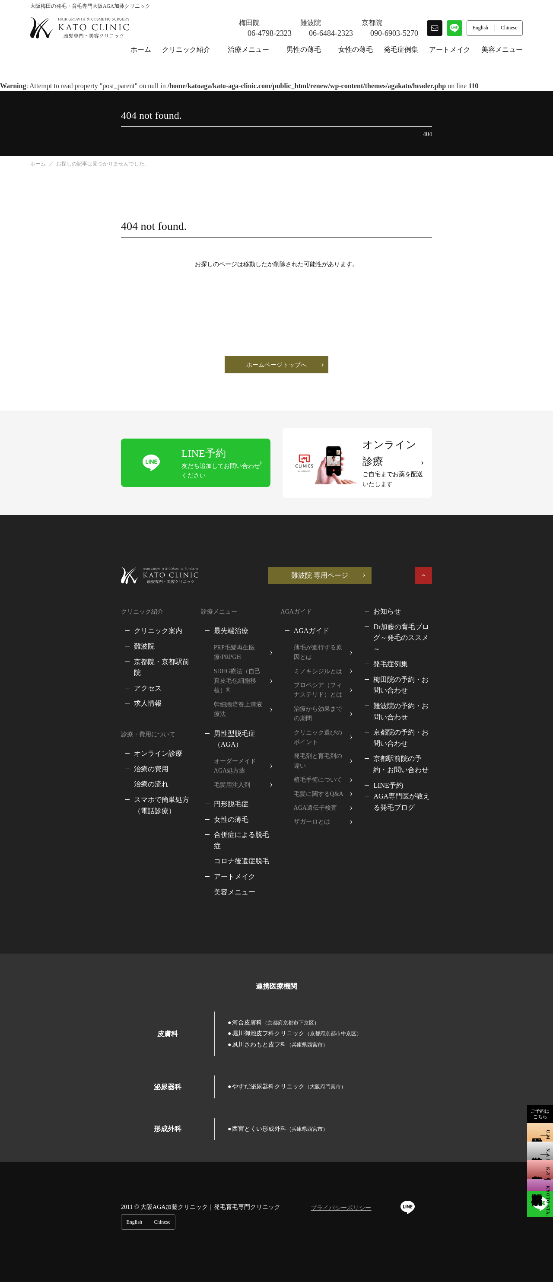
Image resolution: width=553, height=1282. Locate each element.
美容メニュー (502, 49)
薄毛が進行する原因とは (329, 621)
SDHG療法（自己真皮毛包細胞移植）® (214, 640)
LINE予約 (437, 714)
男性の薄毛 (303, 49)
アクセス (57, 650)
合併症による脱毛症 (201, 758)
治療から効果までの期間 (329, 673)
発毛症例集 (401, 49)
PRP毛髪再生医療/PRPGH (204, 621)
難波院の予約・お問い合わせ (467, 657)
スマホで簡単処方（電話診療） (91, 762)
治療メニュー (248, 49)
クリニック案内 (67, 604)
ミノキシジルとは (320, 635)
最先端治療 (187, 604)
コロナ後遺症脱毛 (197, 774)
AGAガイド (314, 604)
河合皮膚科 (199, 935)
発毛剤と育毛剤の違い (326, 700)
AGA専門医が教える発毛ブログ (472, 725)
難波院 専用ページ (410, 549)
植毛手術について (320, 715)
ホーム (140, 49)
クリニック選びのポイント (332, 687)
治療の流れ (60, 747)
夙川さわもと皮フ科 (443, 935)
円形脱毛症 (187, 728)
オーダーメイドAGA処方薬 (206, 694)
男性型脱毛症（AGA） (205, 678)
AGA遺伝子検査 (317, 743)
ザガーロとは (314, 757)
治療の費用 (60, 731)
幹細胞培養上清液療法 (200, 658)
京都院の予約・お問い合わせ (467, 673)
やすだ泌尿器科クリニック (213, 977)
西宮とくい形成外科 (204, 1019)
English (481, 1099)
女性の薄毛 (355, 49)
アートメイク (449, 49)
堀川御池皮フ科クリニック (319, 935)
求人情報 (57, 666)
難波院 (53, 620)
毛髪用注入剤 (188, 709)
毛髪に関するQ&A (321, 728)
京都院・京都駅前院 (74, 635)
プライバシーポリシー (250, 1100)
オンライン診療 (67, 716)
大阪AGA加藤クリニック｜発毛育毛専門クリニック (120, 1099)
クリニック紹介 (186, 49)
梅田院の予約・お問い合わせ (467, 642)
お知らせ (436, 585)
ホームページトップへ (276, 365)
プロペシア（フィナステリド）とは (341, 654)
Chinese (509, 1099)
